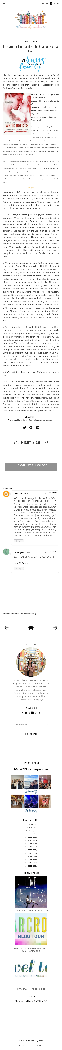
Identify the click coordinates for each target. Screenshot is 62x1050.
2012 (30, 863)
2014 (30, 856)
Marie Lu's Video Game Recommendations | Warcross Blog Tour (31, 949)
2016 (30, 850)
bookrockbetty (21, 493)
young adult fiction (47, 420)
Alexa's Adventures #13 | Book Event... (31, 465)
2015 (30, 853)
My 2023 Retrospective (31, 769)
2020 (30, 837)
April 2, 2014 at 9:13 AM (51, 493)
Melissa (17, 75)
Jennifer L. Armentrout (35, 420)
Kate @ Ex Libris (22, 552)
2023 (31, 827)
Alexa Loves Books (28, 1041)
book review (13, 420)
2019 (30, 840)
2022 (30, 831)
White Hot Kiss (39, 94)
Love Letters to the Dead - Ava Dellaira (31, 910)
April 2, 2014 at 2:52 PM (51, 552)
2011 (30, 866)
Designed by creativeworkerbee (31, 1045)
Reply (19, 541)
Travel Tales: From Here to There (31, 988)
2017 (30, 847)
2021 (30, 834)
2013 (30, 859)
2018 (30, 843)
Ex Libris (26, 563)
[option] (31, 459)
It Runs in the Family (23, 420)
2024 (31, 824)
